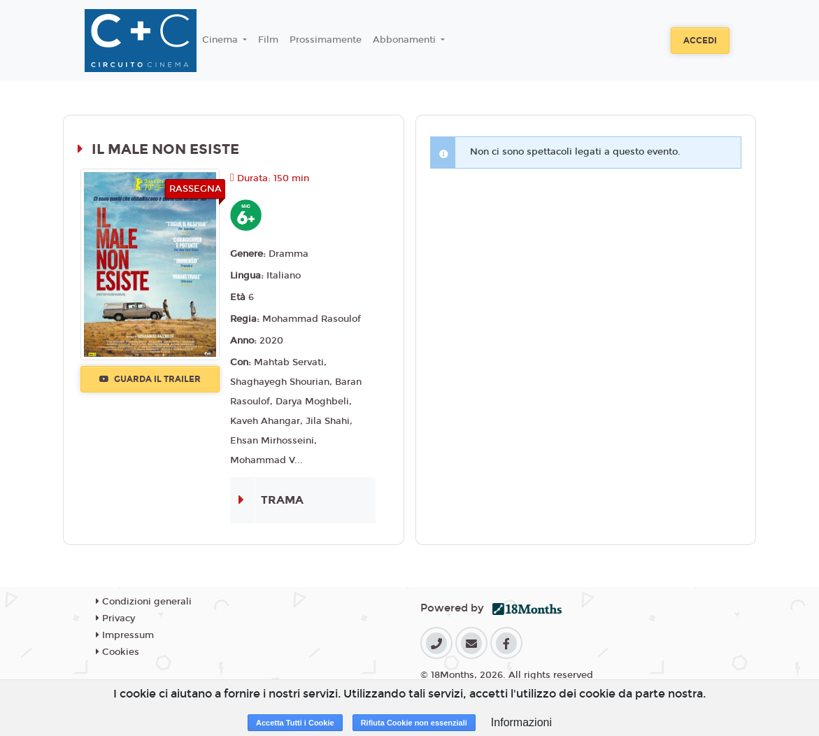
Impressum (125, 635)
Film (268, 39)
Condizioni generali (144, 601)
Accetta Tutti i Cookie (295, 723)
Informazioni (521, 722)
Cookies (117, 652)
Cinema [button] (221, 39)
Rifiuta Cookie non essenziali (414, 723)
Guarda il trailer (150, 379)
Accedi (700, 40)
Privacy (115, 618)
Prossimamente (326, 39)
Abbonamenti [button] (406, 39)
